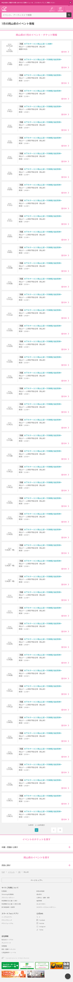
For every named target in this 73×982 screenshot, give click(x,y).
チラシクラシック (7, 920)
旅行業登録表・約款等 (8, 907)
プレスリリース (6, 943)
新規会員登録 (40, 891)
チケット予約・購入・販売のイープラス (4, 9)
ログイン (51, 11)
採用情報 (4, 946)
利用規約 (4, 891)
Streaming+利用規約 (8, 894)
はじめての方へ (41, 904)
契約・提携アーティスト (9, 949)
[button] (69, 847)
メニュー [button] (68, 11)
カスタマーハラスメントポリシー (46, 907)
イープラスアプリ (7, 917)
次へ (53, 830)
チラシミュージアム (7, 923)
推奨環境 (39, 901)
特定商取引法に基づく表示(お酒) (11, 904)
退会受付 (39, 894)
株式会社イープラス (7, 940)
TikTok (41, 930)
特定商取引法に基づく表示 (9, 901)
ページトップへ (36, 880)
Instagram (42, 927)
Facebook (42, 920)
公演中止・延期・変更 (43, 898)
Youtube (41, 923)
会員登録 (60, 11)
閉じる (70, 3)
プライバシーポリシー (8, 898)
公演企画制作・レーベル (9, 952)
